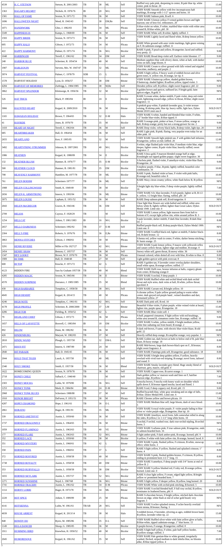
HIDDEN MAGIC (23, 275)
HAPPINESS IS (22, 33)
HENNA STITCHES (24, 240)
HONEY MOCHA (23, 383)
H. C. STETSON (22, 4)
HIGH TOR (20, 312)
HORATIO (19, 410)
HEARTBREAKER (24, 133)
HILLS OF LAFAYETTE (27, 323)
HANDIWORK (22, 28)
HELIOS (18, 213)
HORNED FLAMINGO (26, 429)
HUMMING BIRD (23, 531)
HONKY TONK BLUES (26, 393)
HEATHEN (20, 155)
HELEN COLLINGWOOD (28, 187)
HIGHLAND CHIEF (24, 317)
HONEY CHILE (22, 376)
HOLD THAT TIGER (25, 358)
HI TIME (19, 259)
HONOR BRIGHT (23, 398)
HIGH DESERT (22, 295)
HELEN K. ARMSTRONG (28, 194)
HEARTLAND (21, 139)
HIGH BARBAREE (24, 288)
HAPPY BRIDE (22, 38)
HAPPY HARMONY (25, 51)
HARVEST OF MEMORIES (28, 86)
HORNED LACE (23, 438)
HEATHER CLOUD (24, 168)
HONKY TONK (22, 388)
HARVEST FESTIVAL (26, 74)
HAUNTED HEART (24, 108)
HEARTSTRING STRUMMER (30, 147)
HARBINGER (21, 56)
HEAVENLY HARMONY (27, 174)
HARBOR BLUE (23, 61)
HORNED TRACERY (25, 485)
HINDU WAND (22, 340)
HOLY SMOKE (22, 366)
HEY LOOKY (21, 255)
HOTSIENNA (21, 505)
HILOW (18, 330)
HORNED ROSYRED (25, 456)
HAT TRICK (20, 99)
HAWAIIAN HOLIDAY (26, 116)
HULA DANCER (23, 526)
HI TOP (18, 264)
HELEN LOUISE (23, 199)
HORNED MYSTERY (25, 443)
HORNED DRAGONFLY (27, 423)
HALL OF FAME (23, 16)
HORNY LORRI (22, 490)
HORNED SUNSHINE (26, 481)
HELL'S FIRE (21, 233)
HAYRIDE (19, 122)
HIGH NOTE (21, 301)
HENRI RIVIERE (23, 246)
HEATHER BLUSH (24, 161)
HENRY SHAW (22, 251)
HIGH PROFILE (22, 306)
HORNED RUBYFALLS (27, 469)
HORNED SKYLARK (25, 476)
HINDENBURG (22, 335)
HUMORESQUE (23, 539)
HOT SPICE (20, 498)
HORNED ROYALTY (25, 463)
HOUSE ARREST (23, 513)
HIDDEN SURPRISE (25, 282)
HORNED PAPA (22, 450)
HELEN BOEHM (23, 181)
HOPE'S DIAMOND (24, 403)
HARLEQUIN (21, 67)
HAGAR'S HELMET (25, 11)
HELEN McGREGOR (25, 206)
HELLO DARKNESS (25, 226)
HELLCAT (19, 220)
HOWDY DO (21, 521)
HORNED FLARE (23, 434)
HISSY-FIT (20, 346)
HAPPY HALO (22, 44)
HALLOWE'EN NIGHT (26, 21)
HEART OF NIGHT (24, 127)
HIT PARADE (21, 352)
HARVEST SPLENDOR (26, 91)
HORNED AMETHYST (26, 416)
